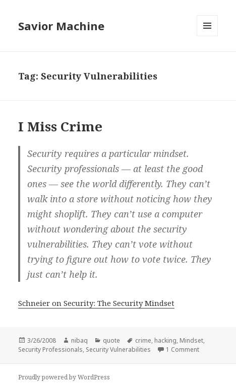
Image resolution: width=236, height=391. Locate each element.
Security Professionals (50, 349)
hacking (165, 340)
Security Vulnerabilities (118, 349)
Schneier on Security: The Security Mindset (96, 303)
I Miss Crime (60, 126)
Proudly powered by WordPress (64, 377)
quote (111, 340)
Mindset (191, 340)
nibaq (79, 340)
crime (143, 340)
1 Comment (182, 349)
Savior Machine (61, 25)
